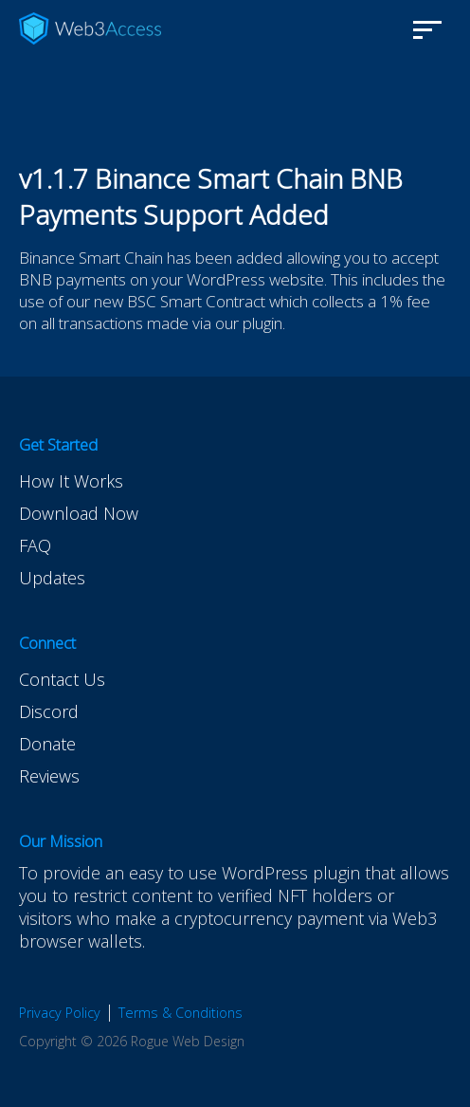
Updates (52, 577)
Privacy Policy (59, 1013)
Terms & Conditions (180, 1013)
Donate (47, 743)
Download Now (78, 513)
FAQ (35, 545)
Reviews (49, 776)
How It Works (71, 481)
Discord (49, 711)
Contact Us (62, 679)
